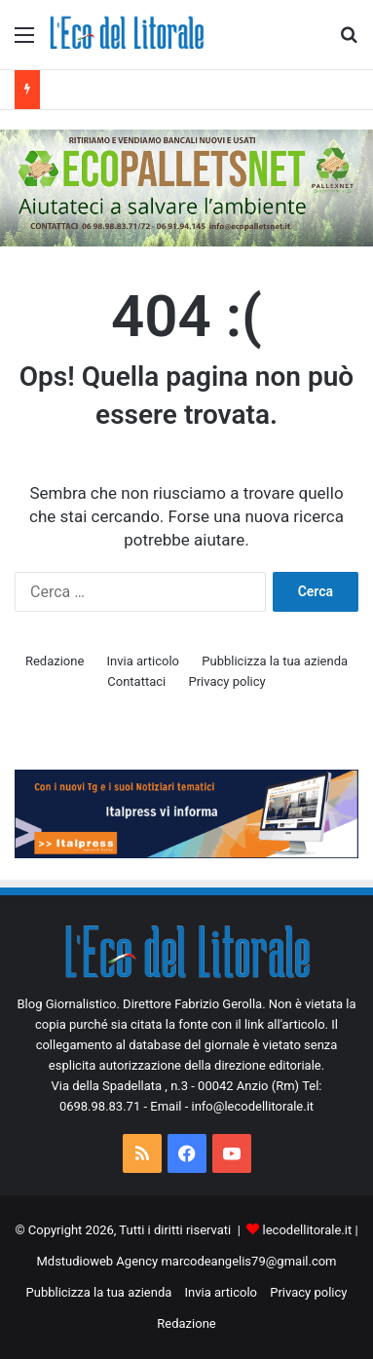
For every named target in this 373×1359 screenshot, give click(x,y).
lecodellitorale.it (308, 1230)
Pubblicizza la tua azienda (275, 661)
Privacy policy (226, 681)
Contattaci (136, 681)
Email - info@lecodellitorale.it (232, 1106)
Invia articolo (143, 661)
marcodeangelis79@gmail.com (248, 1261)
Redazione (54, 661)
